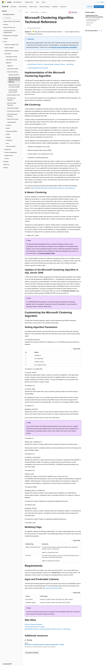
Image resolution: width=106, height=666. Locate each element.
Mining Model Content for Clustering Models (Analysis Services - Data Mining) (51, 64)
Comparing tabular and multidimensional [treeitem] (9, 31)
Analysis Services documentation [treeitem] (11, 21)
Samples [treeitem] (5, 167)
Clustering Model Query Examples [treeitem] (13, 91)
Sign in (102, 2)
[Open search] (98, 2)
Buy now (89, 6)
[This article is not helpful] (101, 31)
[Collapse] (20, 11)
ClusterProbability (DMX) (47, 253)
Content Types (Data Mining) (53, 588)
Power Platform (35, 12)
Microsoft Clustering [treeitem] (14, 74)
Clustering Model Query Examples (38, 68)
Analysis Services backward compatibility (64, 47)
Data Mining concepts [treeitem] (11, 59)
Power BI (43, 12)
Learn (26, 12)
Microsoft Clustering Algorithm (33, 624)
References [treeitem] (6, 164)
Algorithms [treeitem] (10, 65)
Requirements (89, 22)
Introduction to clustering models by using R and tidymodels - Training (44, 644)
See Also (88, 25)
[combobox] (11, 14)
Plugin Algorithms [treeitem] (11, 122)
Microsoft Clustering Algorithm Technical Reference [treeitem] (14, 80)
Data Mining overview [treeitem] (11, 56)
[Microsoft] (3, 2)
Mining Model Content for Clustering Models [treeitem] (14, 86)
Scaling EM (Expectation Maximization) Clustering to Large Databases (54, 188)
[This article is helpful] (99, 31)
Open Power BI (99, 6)
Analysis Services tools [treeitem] (9, 27)
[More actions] (79, 12)
